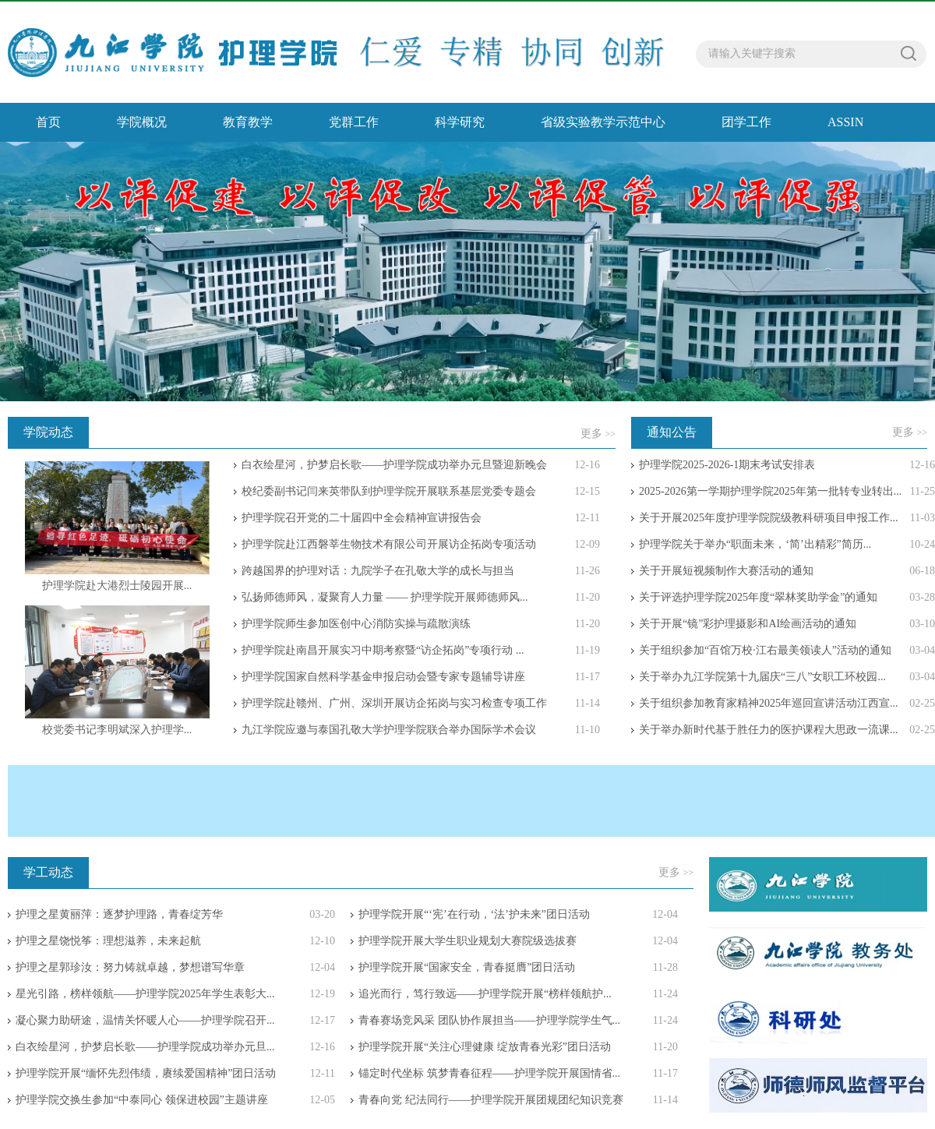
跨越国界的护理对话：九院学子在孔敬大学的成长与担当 (378, 571)
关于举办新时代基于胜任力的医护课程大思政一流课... (768, 730)
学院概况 (142, 122)
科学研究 (460, 122)
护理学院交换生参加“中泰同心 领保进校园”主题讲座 (142, 1100)
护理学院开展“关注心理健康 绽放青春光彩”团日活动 (484, 1047)
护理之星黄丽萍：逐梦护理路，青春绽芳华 (119, 914)
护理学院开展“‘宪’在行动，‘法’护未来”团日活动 (474, 914)
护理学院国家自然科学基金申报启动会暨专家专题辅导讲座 (383, 677)
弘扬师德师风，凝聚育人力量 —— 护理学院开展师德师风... (385, 597)
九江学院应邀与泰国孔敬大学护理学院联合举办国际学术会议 (389, 730)
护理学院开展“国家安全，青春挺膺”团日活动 (466, 967)
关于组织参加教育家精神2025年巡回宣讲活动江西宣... (768, 703)
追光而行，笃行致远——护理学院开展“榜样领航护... (485, 994)
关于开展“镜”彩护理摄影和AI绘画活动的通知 (747, 624)
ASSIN (845, 122)
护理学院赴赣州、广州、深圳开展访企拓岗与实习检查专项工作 (394, 703)
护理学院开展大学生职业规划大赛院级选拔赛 (467, 941)
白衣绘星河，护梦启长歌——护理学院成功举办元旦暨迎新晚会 (394, 465)
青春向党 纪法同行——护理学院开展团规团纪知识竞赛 (490, 1100)
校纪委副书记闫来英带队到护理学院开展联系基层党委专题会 (389, 491)
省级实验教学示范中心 (603, 122)
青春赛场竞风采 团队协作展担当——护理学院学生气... (489, 1020)
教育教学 (248, 122)
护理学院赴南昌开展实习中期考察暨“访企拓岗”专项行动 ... (383, 650)
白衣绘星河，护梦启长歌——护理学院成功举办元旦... (145, 1047)
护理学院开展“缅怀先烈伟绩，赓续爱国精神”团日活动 (146, 1073)
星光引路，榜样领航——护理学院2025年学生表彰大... (145, 994)
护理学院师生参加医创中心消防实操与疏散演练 (356, 624)
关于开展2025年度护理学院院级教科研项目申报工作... (768, 518)
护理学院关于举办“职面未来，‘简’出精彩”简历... (755, 544)
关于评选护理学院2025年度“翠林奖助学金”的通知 (758, 597)
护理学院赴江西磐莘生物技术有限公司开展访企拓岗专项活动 (389, 544)
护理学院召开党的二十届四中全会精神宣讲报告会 (362, 518)
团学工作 (746, 122)
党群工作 (354, 122)
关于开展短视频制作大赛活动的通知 (726, 571)
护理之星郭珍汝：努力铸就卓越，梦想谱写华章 (130, 967)
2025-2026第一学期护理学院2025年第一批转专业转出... (770, 491)
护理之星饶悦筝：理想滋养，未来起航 (108, 941)
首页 (48, 122)
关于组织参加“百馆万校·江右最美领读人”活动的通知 (765, 650)
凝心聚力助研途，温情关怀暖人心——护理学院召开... (145, 1020)
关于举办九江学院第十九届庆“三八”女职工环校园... (762, 677)
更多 (598, 433)
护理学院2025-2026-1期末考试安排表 (727, 465)
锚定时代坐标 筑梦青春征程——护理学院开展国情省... (489, 1073)
